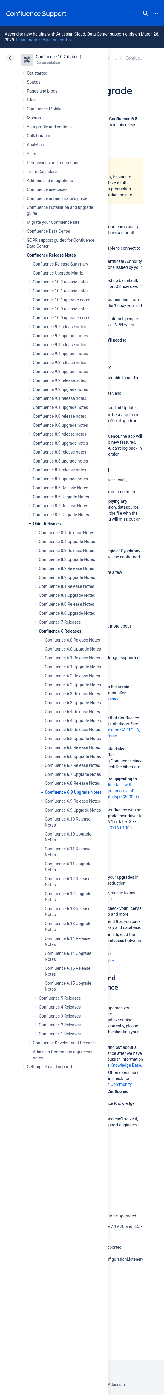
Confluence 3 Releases (60, 1016)
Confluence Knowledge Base (114, 1065)
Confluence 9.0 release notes (59, 416)
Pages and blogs (42, 91)
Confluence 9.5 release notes (59, 326)
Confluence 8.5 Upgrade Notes (61, 514)
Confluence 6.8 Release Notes (72, 783)
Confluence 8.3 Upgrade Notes (67, 559)
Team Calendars (42, 171)
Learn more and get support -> (43, 40)
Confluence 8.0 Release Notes (66, 604)
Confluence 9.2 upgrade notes (60, 389)
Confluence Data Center (48, 231)
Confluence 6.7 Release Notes (72, 765)
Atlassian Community (111, 1084)
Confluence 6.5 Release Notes (72, 729)
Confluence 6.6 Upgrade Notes (73, 756)
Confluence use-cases (47, 189)
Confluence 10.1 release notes (61, 291)
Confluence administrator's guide (57, 198)
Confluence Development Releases (65, 1043)
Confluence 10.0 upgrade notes (61, 317)
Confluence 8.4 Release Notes (66, 532)
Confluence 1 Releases (60, 1034)
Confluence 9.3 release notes (59, 362)
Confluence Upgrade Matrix (58, 273)
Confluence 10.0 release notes (61, 308)
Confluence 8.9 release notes (59, 434)
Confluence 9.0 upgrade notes (60, 425)
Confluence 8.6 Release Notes (60, 487)
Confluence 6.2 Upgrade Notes (73, 684)
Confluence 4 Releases (60, 1007)
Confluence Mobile (44, 109)
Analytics (35, 144)
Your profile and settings (49, 126)
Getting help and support (49, 1066)
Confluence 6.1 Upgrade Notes (73, 667)
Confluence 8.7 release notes (59, 470)
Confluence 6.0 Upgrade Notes (73, 649)
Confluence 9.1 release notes (59, 398)
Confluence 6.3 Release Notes (72, 693)
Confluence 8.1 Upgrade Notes (67, 595)
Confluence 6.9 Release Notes (72, 801)
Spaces (33, 82)
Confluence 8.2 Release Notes (66, 568)
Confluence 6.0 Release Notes (72, 640)
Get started (37, 73)
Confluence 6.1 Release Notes (72, 658)
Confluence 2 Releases (60, 1025)
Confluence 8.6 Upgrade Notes (61, 496)
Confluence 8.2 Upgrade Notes (67, 577)
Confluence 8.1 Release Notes (66, 586)
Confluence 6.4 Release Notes (72, 711)
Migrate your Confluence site (53, 222)
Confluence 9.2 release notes (59, 380)
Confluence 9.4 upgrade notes (60, 353)
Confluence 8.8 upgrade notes (60, 461)
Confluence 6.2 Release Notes (72, 675)
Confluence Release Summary (60, 264)
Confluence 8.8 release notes (59, 452)
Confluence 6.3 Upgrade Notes (73, 702)
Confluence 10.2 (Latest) (58, 56)
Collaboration (39, 135)
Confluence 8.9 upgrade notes (60, 443)
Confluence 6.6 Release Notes (72, 747)
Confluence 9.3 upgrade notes (60, 371)
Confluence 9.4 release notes (59, 344)
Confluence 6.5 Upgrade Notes (73, 738)
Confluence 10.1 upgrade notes (61, 300)
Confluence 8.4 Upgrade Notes (67, 541)
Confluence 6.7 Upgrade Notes (73, 774)
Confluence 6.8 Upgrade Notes (73, 792)
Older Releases (47, 523)
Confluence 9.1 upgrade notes (60, 407)
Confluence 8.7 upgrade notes (60, 479)
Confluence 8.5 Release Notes (60, 505)
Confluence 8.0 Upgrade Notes (67, 613)
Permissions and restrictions (53, 162)
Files (31, 100)
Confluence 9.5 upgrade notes (60, 335)
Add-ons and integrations (50, 180)
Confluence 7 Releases (60, 622)
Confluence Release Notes (51, 255)
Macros (34, 117)
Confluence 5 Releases (60, 998)
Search (145, 13)
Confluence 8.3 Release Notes (66, 550)
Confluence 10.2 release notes (61, 282)
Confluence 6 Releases (60, 631)
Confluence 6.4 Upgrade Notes (73, 720)
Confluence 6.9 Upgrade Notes (73, 810)
